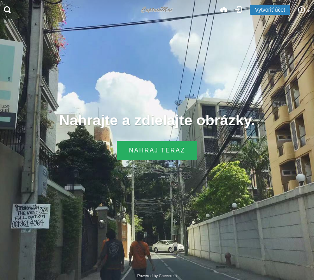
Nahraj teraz (157, 150)
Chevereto (168, 276)
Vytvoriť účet (270, 10)
